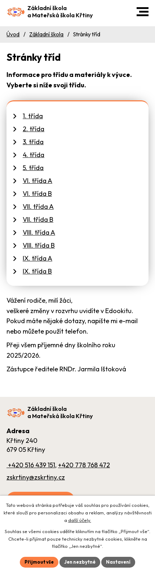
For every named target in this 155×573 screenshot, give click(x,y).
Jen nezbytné (80, 562)
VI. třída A (37, 181)
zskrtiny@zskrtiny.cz (35, 477)
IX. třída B (37, 271)
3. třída (33, 142)
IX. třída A (37, 258)
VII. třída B (38, 219)
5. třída (33, 168)
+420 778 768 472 (84, 465)
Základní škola (46, 34)
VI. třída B (37, 193)
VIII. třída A (39, 232)
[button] (143, 11)
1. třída (33, 116)
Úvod (12, 34)
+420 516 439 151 (30, 465)
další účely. (79, 520)
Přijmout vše (39, 562)
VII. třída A (38, 206)
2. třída (33, 129)
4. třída (33, 155)
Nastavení (118, 562)
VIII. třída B (39, 245)
